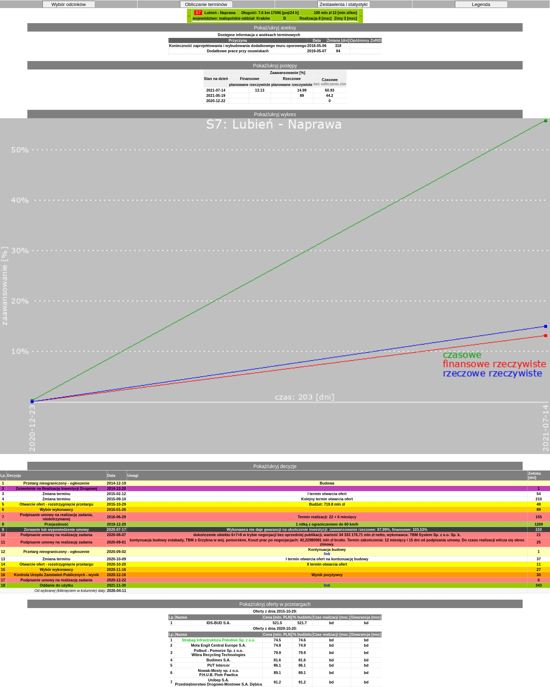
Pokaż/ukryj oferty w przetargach (274, 604)
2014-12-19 (116, 483)
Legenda (481, 4)
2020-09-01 (116, 542)
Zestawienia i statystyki (343, 4)
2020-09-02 (116, 551)
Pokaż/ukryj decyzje (275, 466)
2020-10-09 (116, 559)
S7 (198, 12)
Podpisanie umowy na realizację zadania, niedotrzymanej (56, 517)
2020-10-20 (116, 564)
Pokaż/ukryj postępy (275, 65)
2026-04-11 (116, 590)
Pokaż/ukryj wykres (275, 114)
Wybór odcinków (69, 4)
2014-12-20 (116, 488)
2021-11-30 (116, 585)
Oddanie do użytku (56, 585)
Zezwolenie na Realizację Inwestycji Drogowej (56, 488)
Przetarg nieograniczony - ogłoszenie (56, 483)
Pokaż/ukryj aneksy (275, 28)
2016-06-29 (116, 517)
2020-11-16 (116, 569)
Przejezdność (56, 524)
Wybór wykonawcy (56, 509)
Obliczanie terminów (206, 4)
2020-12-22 (116, 580)
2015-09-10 (116, 499)
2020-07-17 (116, 529)
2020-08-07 (116, 535)
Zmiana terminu (56, 494)
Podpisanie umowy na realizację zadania (56, 535)
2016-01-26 (116, 509)
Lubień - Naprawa (220, 13)
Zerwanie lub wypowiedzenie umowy (56, 529)
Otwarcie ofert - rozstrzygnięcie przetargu (56, 504)
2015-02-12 (116, 494)
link (327, 554)
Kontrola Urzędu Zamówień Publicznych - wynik (56, 575)
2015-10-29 (116, 504)
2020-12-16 (116, 575)
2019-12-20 (116, 524)
